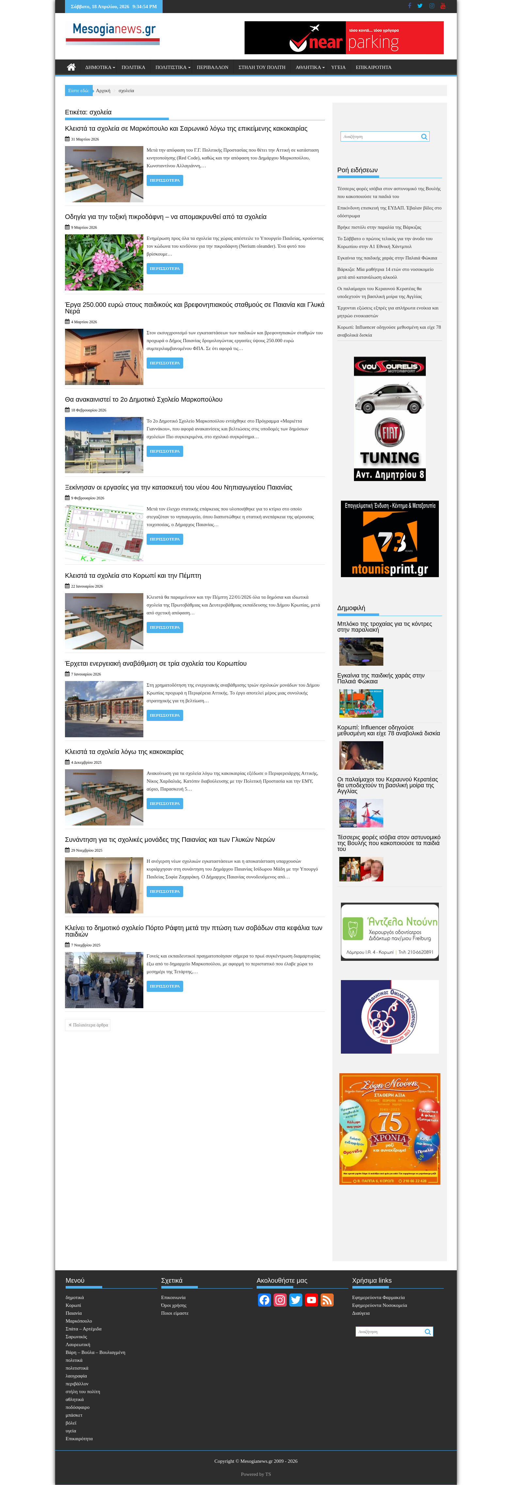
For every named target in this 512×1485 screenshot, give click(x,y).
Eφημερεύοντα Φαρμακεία (378, 1297)
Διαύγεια (361, 1313)
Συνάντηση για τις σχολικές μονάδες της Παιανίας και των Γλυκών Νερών (170, 839)
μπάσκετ (74, 1415)
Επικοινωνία (173, 1297)
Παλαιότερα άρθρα (90, 1025)
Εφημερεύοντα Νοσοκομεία (379, 1305)
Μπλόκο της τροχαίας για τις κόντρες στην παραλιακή (384, 627)
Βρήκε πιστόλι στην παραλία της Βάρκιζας (379, 227)
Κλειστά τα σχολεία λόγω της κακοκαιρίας (124, 751)
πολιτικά (133, 67)
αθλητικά (308, 67)
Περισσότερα (165, 180)
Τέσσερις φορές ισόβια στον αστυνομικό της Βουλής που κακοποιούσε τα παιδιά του (388, 843)
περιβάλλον (213, 67)
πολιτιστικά (171, 67)
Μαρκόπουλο (79, 1321)
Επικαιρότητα (374, 67)
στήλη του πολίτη (262, 67)
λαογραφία (76, 1375)
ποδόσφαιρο (77, 1407)
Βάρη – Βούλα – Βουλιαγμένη (95, 1352)
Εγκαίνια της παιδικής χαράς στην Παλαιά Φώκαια (387, 257)
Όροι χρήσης (173, 1305)
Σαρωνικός (76, 1336)
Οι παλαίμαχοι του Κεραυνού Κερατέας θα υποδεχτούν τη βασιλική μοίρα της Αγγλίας (387, 785)
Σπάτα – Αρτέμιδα (84, 1328)
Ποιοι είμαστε (175, 1313)
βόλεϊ (71, 1423)
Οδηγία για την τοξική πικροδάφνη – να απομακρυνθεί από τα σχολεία (166, 216)
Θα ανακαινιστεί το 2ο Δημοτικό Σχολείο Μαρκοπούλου (143, 399)
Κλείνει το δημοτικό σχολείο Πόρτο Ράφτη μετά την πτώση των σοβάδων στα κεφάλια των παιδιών (193, 931)
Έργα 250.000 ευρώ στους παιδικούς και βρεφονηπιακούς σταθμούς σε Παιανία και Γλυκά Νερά (195, 308)
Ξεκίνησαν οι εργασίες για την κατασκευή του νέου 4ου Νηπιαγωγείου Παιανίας (178, 487)
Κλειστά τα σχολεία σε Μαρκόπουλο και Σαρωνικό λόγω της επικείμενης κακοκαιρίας (186, 128)
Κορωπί (73, 1305)
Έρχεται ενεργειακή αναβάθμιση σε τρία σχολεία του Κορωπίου (156, 663)
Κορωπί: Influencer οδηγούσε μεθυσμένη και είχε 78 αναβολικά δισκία (388, 730)
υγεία (338, 67)
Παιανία (74, 1313)
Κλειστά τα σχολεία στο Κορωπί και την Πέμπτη (133, 575)
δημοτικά (98, 67)
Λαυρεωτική (78, 1344)
